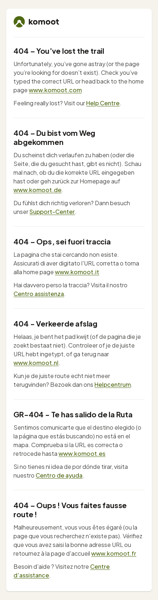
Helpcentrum (112, 384)
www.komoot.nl (35, 362)
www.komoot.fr (113, 553)
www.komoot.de (37, 190)
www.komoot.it (77, 272)
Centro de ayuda (59, 475)
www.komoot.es (81, 453)
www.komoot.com (55, 90)
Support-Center (52, 211)
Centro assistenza (38, 293)
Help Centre (102, 103)
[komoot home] (36, 22)
